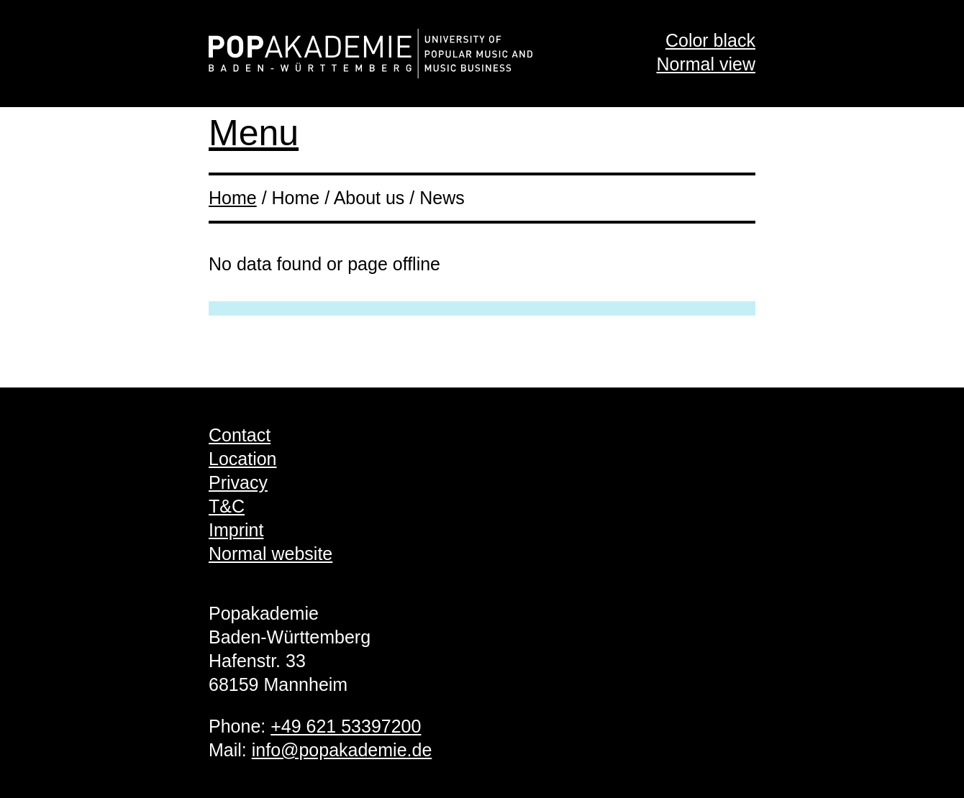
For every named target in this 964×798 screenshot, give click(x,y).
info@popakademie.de (342, 750)
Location (243, 459)
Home (233, 198)
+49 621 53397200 (345, 726)
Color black (710, 40)
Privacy (238, 482)
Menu (254, 133)
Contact (239, 435)
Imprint (236, 530)
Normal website (270, 554)
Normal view (705, 64)
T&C (227, 506)
